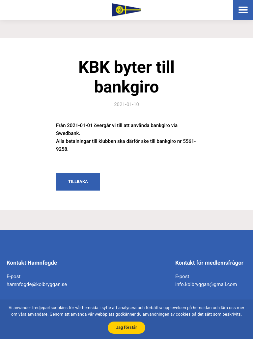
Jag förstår (126, 327)
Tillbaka (78, 181)
